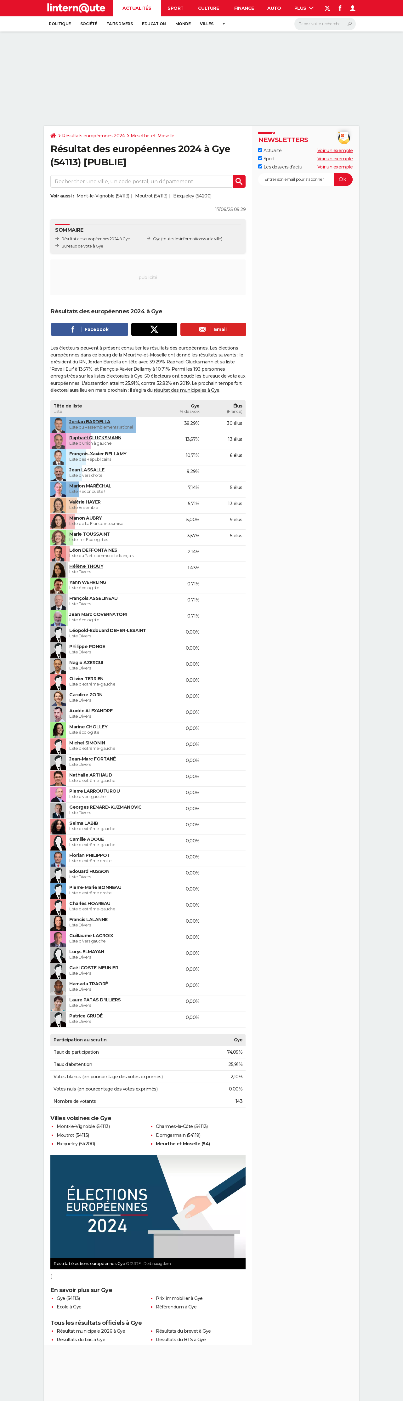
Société (88, 23)
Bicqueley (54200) (192, 196)
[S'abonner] (305, 179)
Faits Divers (119, 23)
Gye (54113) (68, 1298)
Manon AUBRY (85, 518)
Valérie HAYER (85, 502)
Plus (304, 8)
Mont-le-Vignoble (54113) (103, 196)
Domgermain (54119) (178, 1135)
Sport (175, 8)
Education (154, 23)
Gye (157, 238)
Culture (208, 8)
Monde (183, 23)
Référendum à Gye (176, 1307)
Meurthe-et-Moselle (152, 136)
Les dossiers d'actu (280, 167)
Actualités (136, 8)
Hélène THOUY (86, 566)
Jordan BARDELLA (90, 421)
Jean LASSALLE (87, 470)
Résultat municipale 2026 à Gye (91, 1331)
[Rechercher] (325, 24)
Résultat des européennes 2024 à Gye (95, 238)
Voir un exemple (335, 150)
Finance (244, 8)
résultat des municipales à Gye (186, 390)
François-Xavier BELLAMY (98, 454)
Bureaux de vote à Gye (82, 246)
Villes (206, 23)
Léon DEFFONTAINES (93, 550)
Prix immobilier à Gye (179, 1298)
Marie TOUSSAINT (89, 534)
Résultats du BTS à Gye (181, 1339)
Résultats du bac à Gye (81, 1339)
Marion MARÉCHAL (90, 486)
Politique (60, 23)
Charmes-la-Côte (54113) (182, 1126)
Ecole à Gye (69, 1307)
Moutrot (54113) (151, 196)
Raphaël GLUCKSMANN (95, 438)
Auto (274, 8)
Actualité (269, 150)
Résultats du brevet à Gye (183, 1331)
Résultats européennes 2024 (93, 136)
